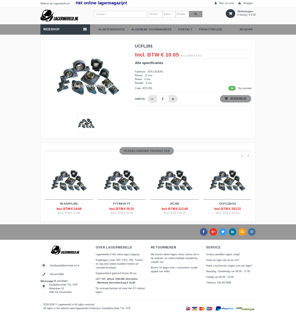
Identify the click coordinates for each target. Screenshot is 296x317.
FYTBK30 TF (121, 203)
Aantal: (140, 98)
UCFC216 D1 (227, 203)
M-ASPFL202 (69, 203)
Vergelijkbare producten (147, 150)
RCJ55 (174, 203)
